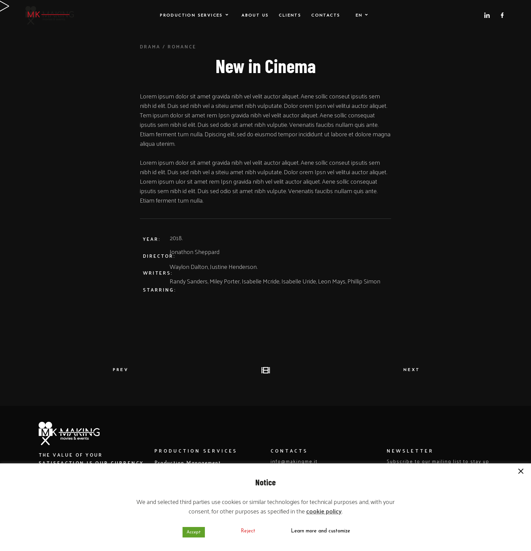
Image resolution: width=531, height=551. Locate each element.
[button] (520, 471)
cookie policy (324, 510)
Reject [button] (248, 531)
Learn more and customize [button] (320, 531)
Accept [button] (194, 532)
